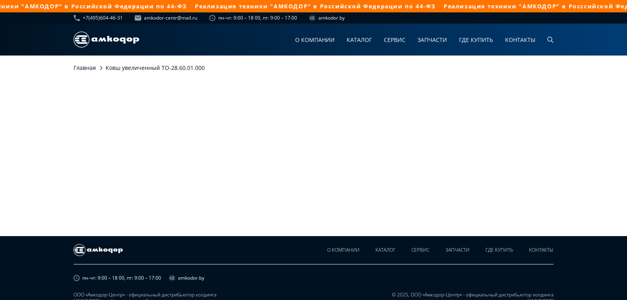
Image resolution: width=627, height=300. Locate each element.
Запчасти (432, 40)
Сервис (394, 40)
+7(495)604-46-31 (98, 18)
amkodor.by (327, 18)
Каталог (359, 40)
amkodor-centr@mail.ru (166, 18)
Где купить (476, 40)
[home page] (106, 40)
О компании (315, 40)
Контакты (520, 40)
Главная (85, 68)
